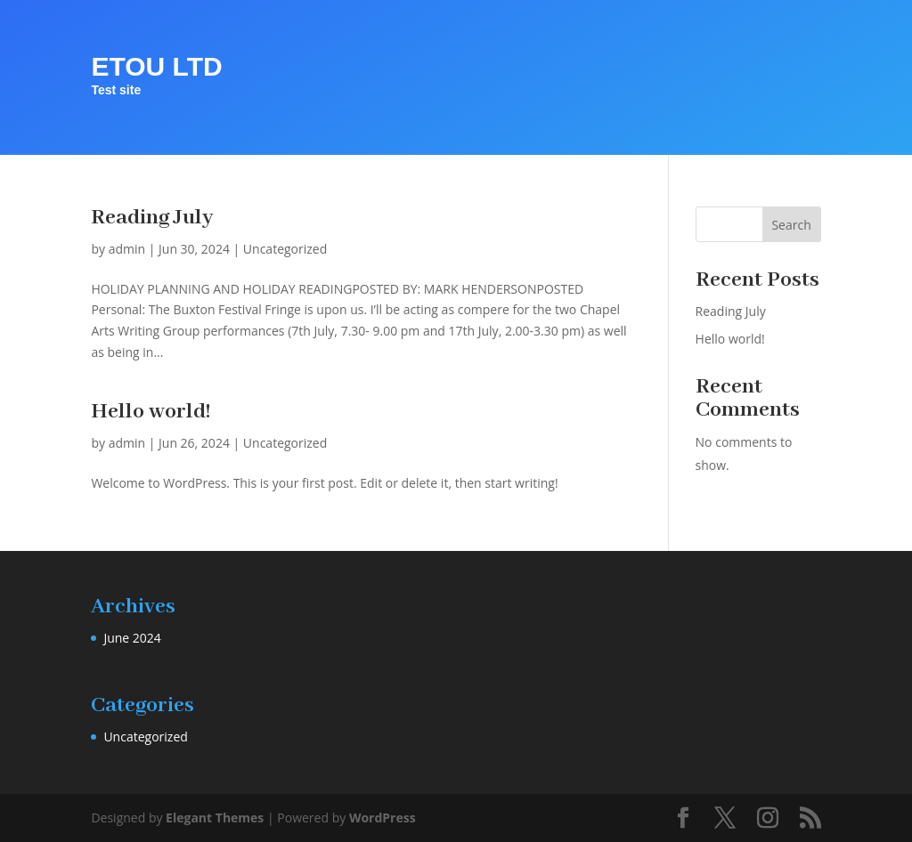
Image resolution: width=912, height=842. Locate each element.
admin (127, 248)
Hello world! (151, 411)
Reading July (152, 217)
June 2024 (131, 637)
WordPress (382, 817)
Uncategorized (285, 248)
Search (790, 224)
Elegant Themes (215, 817)
